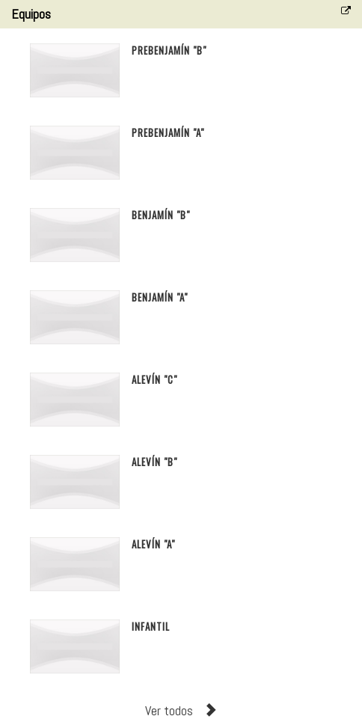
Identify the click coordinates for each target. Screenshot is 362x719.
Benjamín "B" (161, 214)
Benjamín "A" (160, 297)
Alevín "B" (154, 461)
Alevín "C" (154, 379)
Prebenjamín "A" (168, 132)
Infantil (151, 626)
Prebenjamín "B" (169, 50)
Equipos (31, 13)
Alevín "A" (153, 543)
